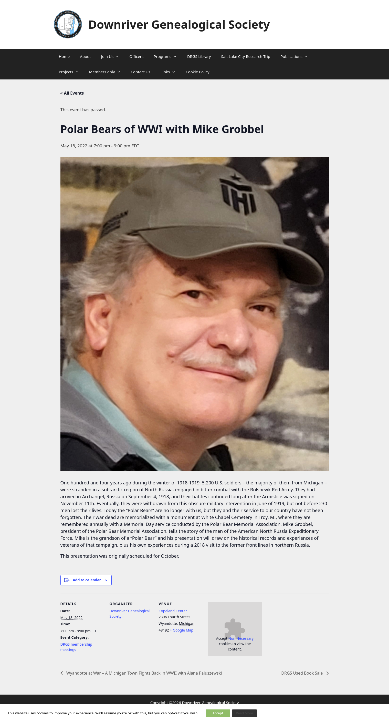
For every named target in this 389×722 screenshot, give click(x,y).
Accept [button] (218, 713)
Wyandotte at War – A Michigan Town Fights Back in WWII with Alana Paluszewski (143, 673)
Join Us (112, 56)
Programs (168, 56)
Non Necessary (241, 638)
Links (171, 71)
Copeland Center (173, 610)
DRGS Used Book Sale (302, 673)
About (85, 56)
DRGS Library (199, 56)
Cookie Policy (197, 71)
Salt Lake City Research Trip (245, 56)
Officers (136, 56)
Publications (296, 56)
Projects (71, 71)
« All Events (72, 93)
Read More (244, 713)
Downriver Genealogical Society (179, 24)
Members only (107, 71)
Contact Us (140, 71)
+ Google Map (181, 630)
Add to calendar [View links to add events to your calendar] (87, 579)
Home (64, 56)
